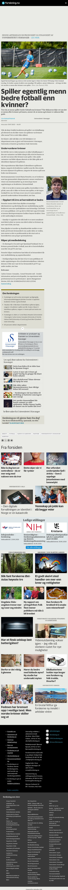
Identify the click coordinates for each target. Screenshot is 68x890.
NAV (7, 870)
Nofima (30, 840)
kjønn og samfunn (24, 434)
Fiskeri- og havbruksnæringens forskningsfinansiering (12, 822)
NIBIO (8, 873)
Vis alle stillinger (34, 547)
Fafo (7, 818)
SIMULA (51, 812)
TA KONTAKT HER (16, 423)
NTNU (29, 812)
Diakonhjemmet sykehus (13, 812)
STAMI (51, 827)
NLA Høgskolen (32, 801)
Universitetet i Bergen (55, 855)
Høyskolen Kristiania (12, 850)
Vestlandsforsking (54, 871)
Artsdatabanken (10, 809)
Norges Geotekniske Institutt (36, 847)
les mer (35, 38)
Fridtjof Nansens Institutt (13, 834)
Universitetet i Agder (54, 852)
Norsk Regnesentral (33, 863)
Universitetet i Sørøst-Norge (56, 864)
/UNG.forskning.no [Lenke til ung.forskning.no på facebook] (56, 738)
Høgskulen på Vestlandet (13, 848)
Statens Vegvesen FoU (55, 830)
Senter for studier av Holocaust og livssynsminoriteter (54, 823)
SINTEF (51, 815)
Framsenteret (10, 831)
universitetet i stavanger (51, 434)
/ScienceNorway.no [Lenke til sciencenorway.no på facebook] (56, 742)
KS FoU (8, 857)
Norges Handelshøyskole (35, 849)
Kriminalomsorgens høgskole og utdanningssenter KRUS (12, 864)
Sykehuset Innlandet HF (55, 837)
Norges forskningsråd (34, 852)
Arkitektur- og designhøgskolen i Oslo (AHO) (12, 805)
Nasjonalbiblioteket (33, 814)
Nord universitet (32, 842)
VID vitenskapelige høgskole (57, 876)
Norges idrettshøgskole (34, 858)
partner (36, 434)
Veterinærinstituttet (54, 873)
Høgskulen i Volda (11, 846)
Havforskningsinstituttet (13, 838)
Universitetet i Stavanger (56, 862)
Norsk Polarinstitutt (33, 861)
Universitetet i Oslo (54, 859)
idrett (4, 434)
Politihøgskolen (53, 801)
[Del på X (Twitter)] (5, 440)
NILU (7, 880)
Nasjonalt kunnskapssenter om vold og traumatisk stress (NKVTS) (36, 818)
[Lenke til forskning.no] (32, 2)
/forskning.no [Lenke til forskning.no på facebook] (54, 735)
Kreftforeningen (10, 859)
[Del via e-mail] (11, 440)
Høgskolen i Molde (11, 841)
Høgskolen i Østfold (11, 843)
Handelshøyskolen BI (12, 836)
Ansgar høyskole (11, 801)
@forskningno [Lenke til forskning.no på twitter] (55, 731)
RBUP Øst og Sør (53, 806)
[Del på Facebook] (2, 440)
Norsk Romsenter (32, 866)
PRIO (50, 803)
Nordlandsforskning (33, 845)
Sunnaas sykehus (54, 835)
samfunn (5, 436)
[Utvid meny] (66, 3)
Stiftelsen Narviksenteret (56, 832)
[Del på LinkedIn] (8, 440)
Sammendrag (6, 284)
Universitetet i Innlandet (55, 857)
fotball (12, 434)
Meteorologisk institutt (12, 868)
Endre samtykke (13, 790)
